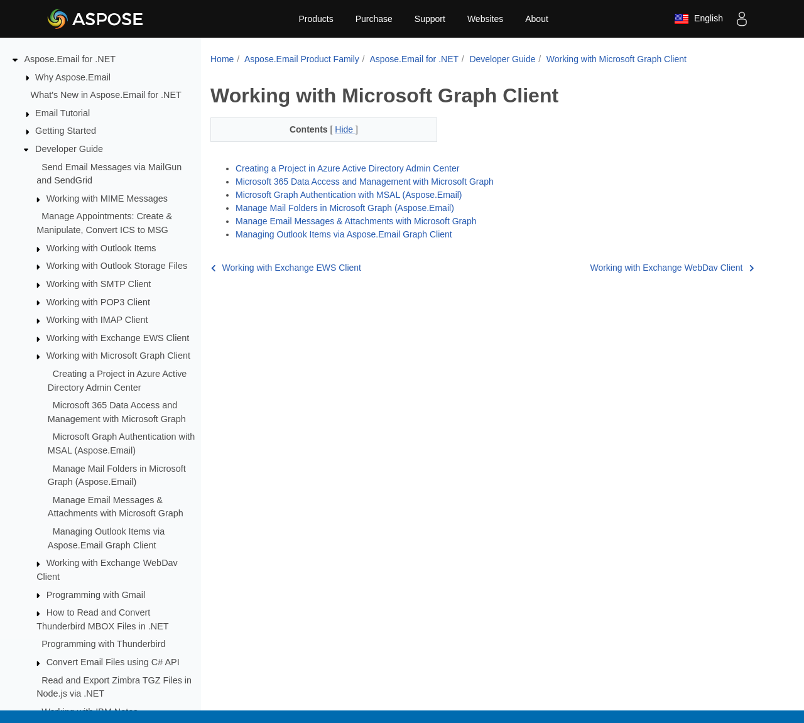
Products (315, 19)
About (536, 19)
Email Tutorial (62, 113)
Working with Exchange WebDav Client (672, 268)
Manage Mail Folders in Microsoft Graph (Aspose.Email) (345, 208)
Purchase (374, 19)
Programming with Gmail (96, 595)
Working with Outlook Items (101, 248)
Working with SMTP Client (98, 284)
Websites (485, 19)
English (698, 18)
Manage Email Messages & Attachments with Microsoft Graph (356, 221)
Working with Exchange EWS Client (118, 338)
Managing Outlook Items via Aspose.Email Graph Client (344, 234)
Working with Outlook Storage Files (116, 266)
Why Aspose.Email (73, 77)
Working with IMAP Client (97, 320)
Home (222, 59)
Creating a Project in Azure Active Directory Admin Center (347, 168)
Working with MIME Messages (107, 198)
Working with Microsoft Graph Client (118, 356)
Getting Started (65, 131)
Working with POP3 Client (98, 302)
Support (430, 19)
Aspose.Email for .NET (70, 59)
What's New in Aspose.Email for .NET (106, 95)
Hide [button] (345, 129)
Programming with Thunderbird (103, 644)
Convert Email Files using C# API (113, 662)
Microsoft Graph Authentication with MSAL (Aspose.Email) (349, 195)
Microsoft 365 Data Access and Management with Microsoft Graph (365, 182)
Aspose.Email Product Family (301, 59)
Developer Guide (69, 149)
